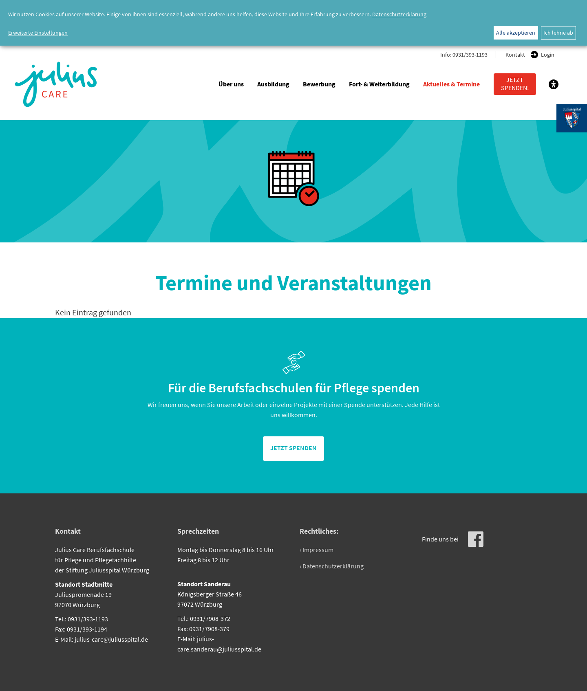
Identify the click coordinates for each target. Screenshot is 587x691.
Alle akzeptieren (515, 32)
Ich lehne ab (558, 32)
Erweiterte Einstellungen (38, 32)
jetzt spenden (293, 448)
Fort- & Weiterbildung (379, 84)
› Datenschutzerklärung (332, 566)
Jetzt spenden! (515, 83)
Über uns (231, 84)
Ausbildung (273, 84)
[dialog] (293, 23)
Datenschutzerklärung (399, 14)
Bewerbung (319, 84)
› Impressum (316, 550)
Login (547, 54)
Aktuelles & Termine (451, 84)
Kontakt (515, 54)
